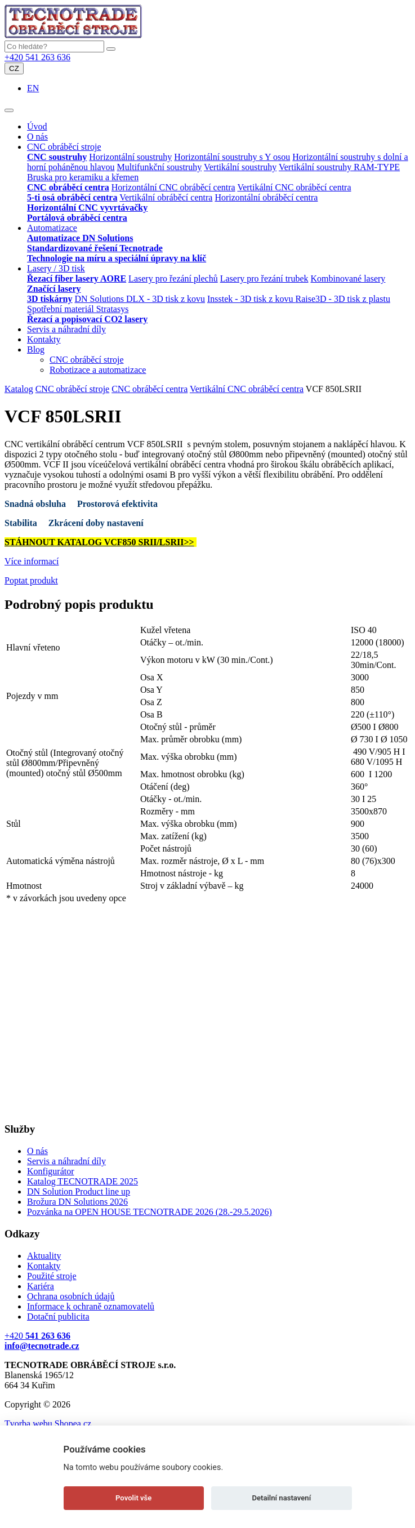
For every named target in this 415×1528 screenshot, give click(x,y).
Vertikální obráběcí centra (165, 197)
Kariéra (40, 1286)
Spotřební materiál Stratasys (77, 309)
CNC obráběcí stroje (64, 147)
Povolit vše (133, 1498)
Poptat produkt (31, 580)
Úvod (37, 126)
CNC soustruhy (57, 157)
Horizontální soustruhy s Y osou (232, 157)
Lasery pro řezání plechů (173, 278)
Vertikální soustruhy (240, 167)
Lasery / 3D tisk (56, 268)
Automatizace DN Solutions (80, 238)
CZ (14, 68)
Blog (35, 349)
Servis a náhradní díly (66, 329)
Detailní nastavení (281, 1498)
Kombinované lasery (348, 278)
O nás (37, 136)
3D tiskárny (49, 299)
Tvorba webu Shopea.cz (48, 1423)
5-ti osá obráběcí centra (72, 197)
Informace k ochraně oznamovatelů (90, 1306)
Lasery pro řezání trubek (264, 278)
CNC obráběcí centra (68, 187)
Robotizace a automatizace (98, 370)
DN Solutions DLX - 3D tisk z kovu (139, 299)
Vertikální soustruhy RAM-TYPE (339, 167)
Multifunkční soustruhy (159, 167)
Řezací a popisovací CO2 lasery (87, 319)
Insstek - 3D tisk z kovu (251, 299)
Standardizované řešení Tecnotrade (95, 248)
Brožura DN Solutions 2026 (77, 1201)
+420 (37, 1335)
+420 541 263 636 (37, 57)
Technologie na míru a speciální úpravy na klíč (116, 258)
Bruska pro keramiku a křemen (83, 177)
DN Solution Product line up (78, 1191)
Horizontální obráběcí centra (266, 197)
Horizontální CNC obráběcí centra (173, 187)
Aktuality (44, 1255)
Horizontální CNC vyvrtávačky (87, 207)
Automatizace (52, 228)
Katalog (19, 389)
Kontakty (44, 339)
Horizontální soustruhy (130, 157)
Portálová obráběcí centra (77, 217)
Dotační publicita (58, 1316)
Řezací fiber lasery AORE (76, 278)
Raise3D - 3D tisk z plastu (342, 299)
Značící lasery (54, 288)
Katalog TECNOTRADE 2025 (82, 1181)
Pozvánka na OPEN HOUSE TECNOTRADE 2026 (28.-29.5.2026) (149, 1212)
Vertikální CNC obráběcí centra (294, 187)
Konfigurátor (50, 1171)
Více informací (32, 561)
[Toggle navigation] (9, 110)
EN (33, 88)
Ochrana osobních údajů (71, 1296)
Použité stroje (52, 1276)
